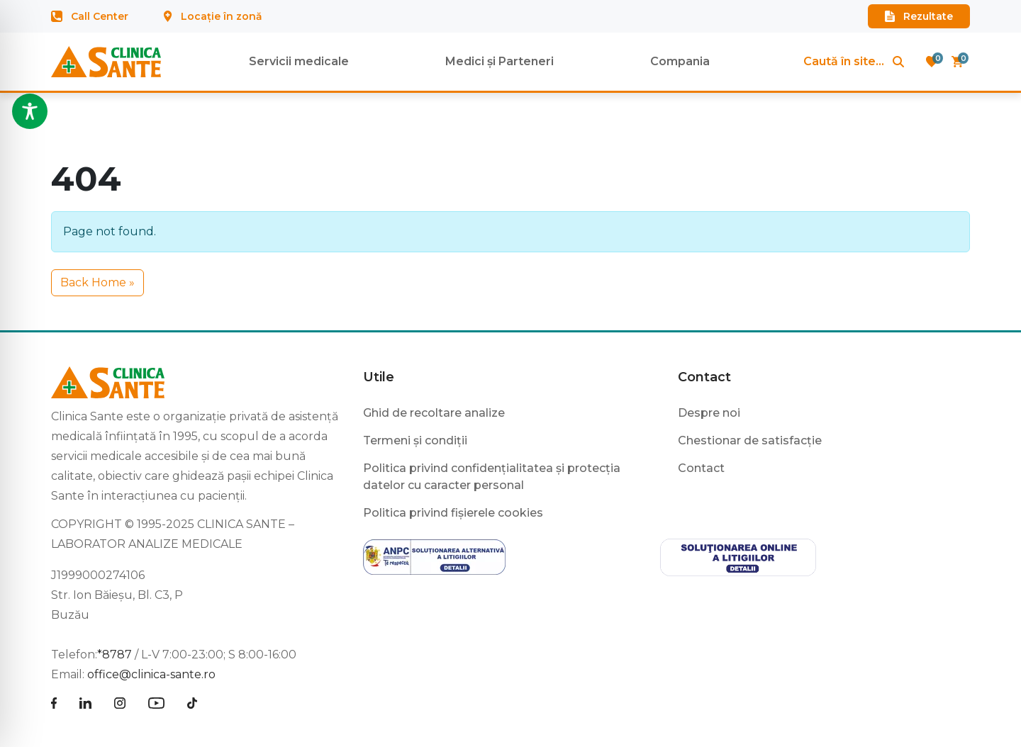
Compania (680, 61)
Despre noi (709, 413)
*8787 (114, 654)
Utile (378, 377)
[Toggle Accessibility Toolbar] (30, 111)
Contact (704, 377)
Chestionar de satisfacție (750, 440)
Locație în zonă (213, 16)
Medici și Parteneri (499, 61)
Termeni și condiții (415, 440)
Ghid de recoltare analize (434, 413)
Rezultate (919, 16)
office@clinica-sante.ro (151, 674)
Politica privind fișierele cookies (453, 512)
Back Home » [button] (97, 282)
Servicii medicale (299, 61)
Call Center (89, 16)
